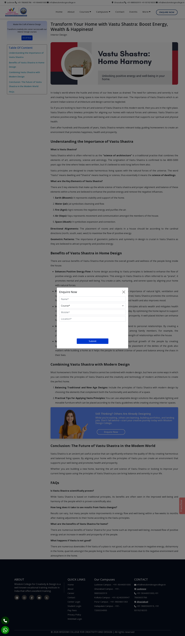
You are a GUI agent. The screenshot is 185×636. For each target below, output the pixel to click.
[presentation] (81, 330)
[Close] (124, 292)
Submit (92, 341)
